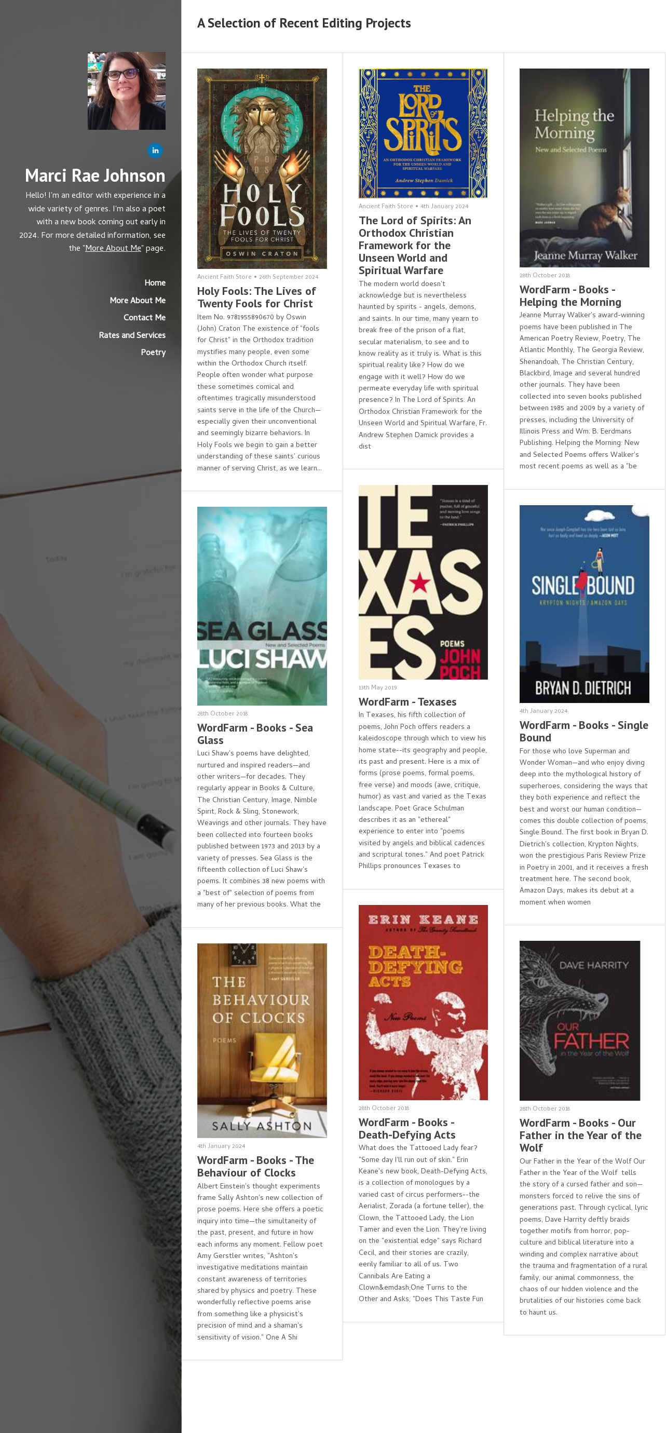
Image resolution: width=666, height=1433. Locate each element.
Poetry (153, 353)
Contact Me (145, 319)
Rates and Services (132, 336)
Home (155, 284)
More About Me (113, 249)
